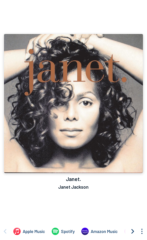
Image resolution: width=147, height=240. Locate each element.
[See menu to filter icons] (142, 231)
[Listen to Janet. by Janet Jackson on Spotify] (63, 231)
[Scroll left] (5, 231)
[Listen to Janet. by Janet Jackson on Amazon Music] (99, 231)
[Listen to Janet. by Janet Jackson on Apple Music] (29, 231)
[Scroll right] (132, 231)
